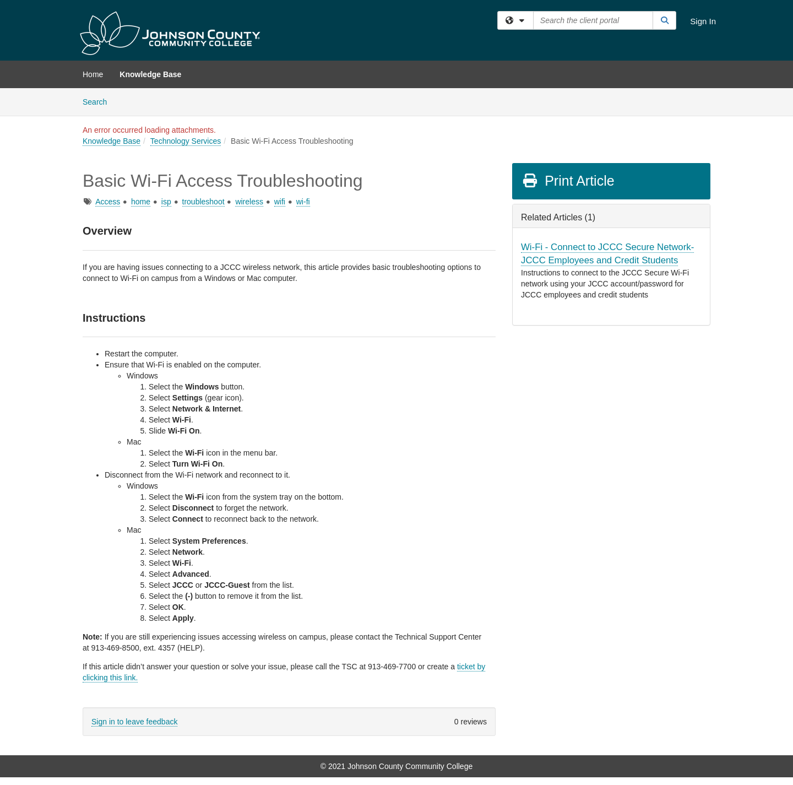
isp (166, 201)
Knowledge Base (150, 74)
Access (107, 201)
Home (93, 74)
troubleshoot (203, 201)
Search (99, 101)
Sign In (703, 21)
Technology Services (185, 141)
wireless (249, 201)
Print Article (568, 180)
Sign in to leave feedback (134, 721)
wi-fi (303, 201)
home (140, 201)
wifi (279, 201)
